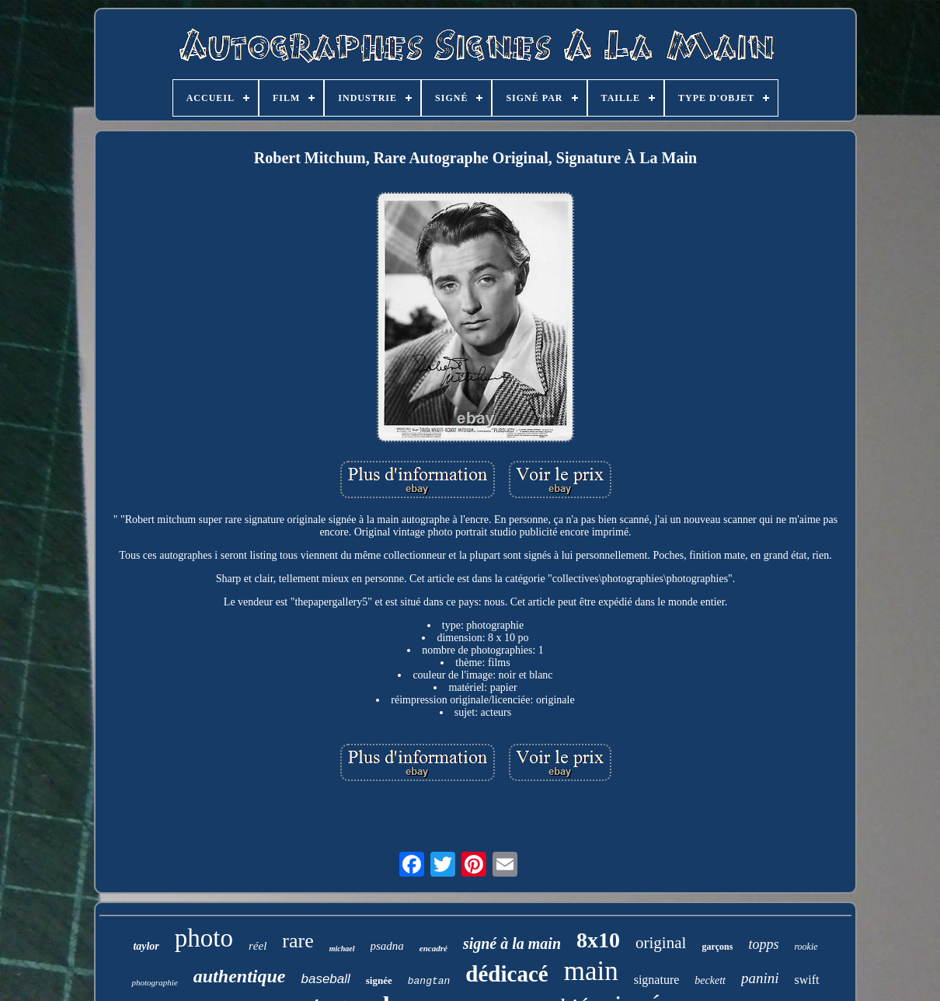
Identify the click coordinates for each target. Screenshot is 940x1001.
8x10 (598, 940)
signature (657, 979)
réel (257, 946)
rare (297, 941)
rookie (805, 946)
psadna (387, 946)
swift (807, 979)
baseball (325, 978)
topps (763, 944)
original (660, 942)
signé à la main (512, 943)
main (591, 971)
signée (379, 980)
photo (204, 938)
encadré (433, 948)
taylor (145, 946)
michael (342, 948)
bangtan (429, 981)
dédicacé (506, 973)
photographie (154, 982)
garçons (717, 946)
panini (760, 978)
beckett (710, 980)
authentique (239, 976)
